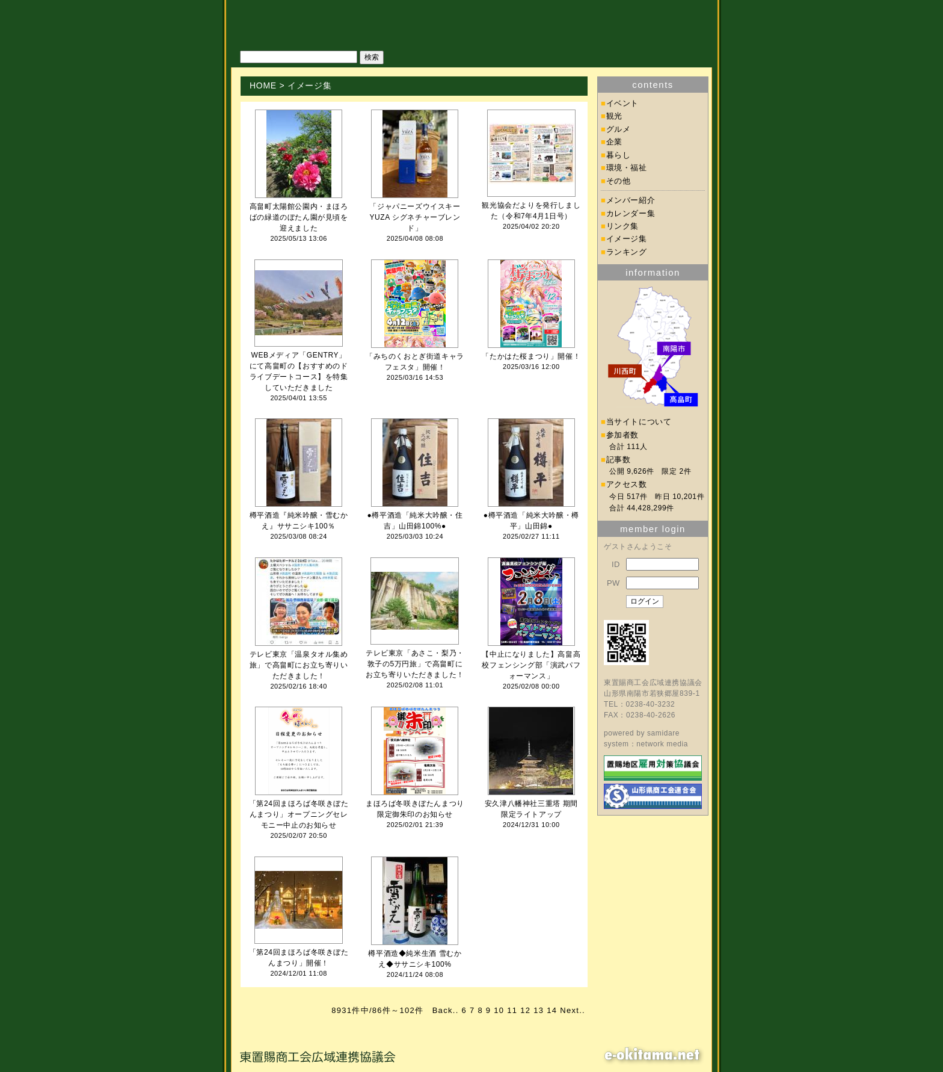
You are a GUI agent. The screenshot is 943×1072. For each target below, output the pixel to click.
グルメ (618, 129)
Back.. (445, 1010)
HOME (263, 85)
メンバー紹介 (631, 200)
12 (525, 1010)
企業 (614, 141)
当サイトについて (639, 421)
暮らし (618, 155)
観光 (614, 115)
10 (499, 1010)
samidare (663, 733)
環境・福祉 (626, 167)
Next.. (572, 1010)
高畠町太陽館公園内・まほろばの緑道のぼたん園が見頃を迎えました (299, 217)
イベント (622, 103)
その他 (618, 180)
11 (512, 1010)
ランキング (626, 251)
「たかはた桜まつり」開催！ (531, 356)
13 (538, 1010)
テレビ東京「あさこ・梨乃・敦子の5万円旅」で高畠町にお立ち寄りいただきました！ (415, 664)
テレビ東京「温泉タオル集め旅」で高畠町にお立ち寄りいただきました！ (299, 665)
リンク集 (622, 226)
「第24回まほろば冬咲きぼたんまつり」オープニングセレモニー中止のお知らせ (299, 814)
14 (552, 1010)
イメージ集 (626, 238)
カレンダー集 (631, 213)
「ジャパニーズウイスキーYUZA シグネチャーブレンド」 (414, 217)
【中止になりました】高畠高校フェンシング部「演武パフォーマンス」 (531, 665)
